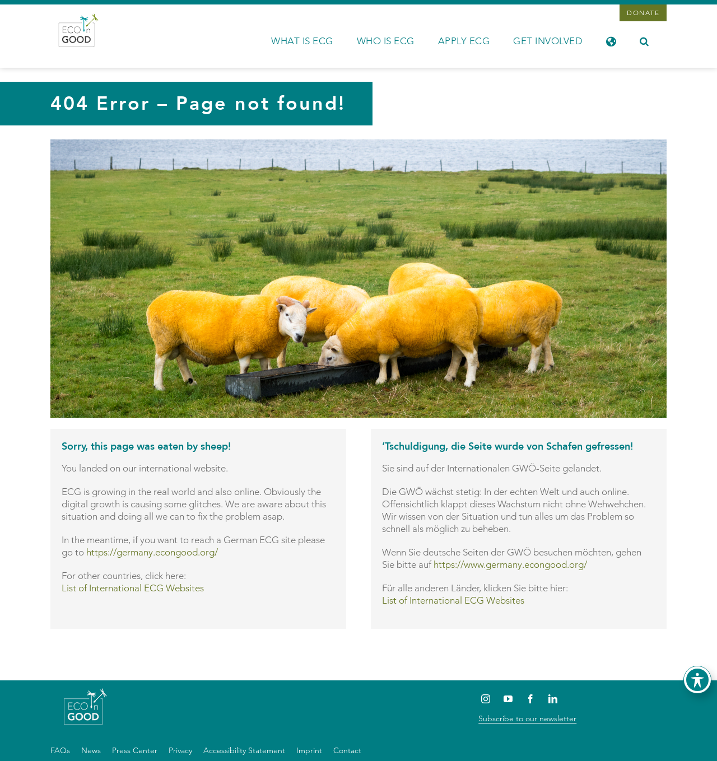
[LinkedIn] (553, 699)
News (91, 750)
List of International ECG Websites (133, 588)
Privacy (180, 750)
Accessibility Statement (244, 750)
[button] (644, 40)
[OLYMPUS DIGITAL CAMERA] (358, 144)
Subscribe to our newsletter (527, 718)
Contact (347, 750)
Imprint (309, 750)
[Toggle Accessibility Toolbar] (697, 679)
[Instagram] (485, 699)
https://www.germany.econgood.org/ (510, 564)
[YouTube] (508, 699)
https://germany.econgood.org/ (152, 552)
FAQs (60, 750)
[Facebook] (530, 699)
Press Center (134, 750)
